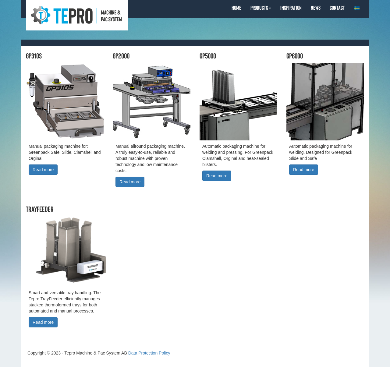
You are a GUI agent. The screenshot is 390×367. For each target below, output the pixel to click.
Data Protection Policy (149, 353)
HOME (236, 7)
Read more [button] (43, 169)
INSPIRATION (291, 7)
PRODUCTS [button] (260, 7)
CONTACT (337, 7)
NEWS (316, 7)
